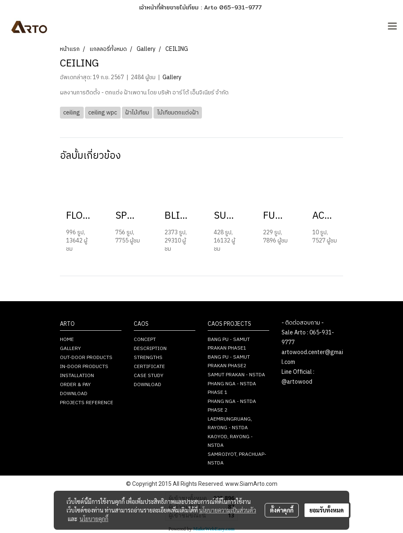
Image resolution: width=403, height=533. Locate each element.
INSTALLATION (77, 376)
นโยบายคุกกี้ (94, 518)
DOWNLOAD (73, 394)
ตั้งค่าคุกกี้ (281, 510)
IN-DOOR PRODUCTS (84, 367)
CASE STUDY (148, 376)
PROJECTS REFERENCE (86, 403)
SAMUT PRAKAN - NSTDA (236, 375)
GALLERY (70, 348)
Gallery (172, 77)
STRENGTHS (148, 357)
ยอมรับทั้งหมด (326, 510)
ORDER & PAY (75, 385)
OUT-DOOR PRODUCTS (86, 357)
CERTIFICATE (149, 367)
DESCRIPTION (150, 348)
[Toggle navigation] (392, 27)
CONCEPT (145, 339)
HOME (67, 339)
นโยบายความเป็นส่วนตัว (227, 510)
